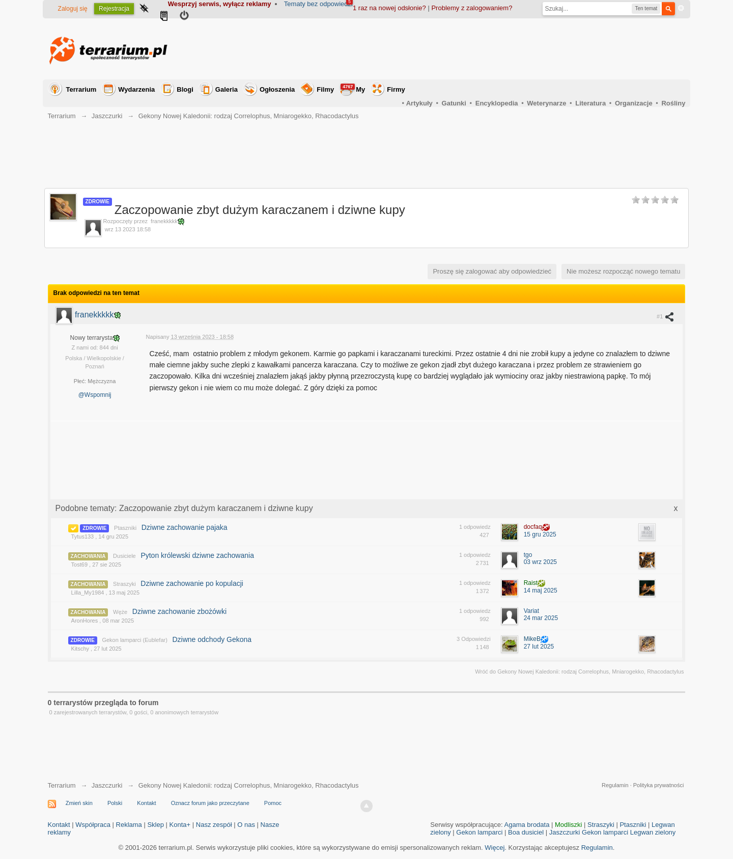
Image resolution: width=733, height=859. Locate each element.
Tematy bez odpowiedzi (318, 4)
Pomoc (272, 803)
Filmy (325, 89)
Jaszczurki (107, 785)
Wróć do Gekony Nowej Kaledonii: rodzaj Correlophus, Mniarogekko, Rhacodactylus (579, 671)
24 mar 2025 (541, 618)
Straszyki (124, 584)
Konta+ (180, 824)
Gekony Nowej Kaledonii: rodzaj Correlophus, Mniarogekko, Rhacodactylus (248, 785)
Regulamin (615, 785)
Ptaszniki (125, 528)
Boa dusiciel (526, 832)
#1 (665, 316)
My (353, 88)
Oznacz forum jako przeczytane (210, 803)
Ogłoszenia (277, 89)
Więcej (494, 847)
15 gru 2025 (540, 534)
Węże (120, 612)
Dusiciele (124, 556)
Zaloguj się (73, 8)
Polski (114, 803)
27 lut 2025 (539, 646)
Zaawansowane (681, 8)
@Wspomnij (94, 394)
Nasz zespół (214, 824)
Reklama (129, 824)
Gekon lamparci (479, 832)
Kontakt (146, 803)
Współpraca (92, 824)
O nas (246, 824)
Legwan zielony (653, 832)
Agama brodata (527, 824)
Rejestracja (114, 8)
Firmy (396, 89)
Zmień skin (79, 803)
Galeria (226, 89)
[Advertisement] (500, 49)
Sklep (155, 824)
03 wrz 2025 (540, 562)
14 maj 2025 (540, 590)
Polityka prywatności (658, 785)
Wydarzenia (136, 89)
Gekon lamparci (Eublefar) (134, 640)
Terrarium (81, 89)
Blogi (185, 89)
